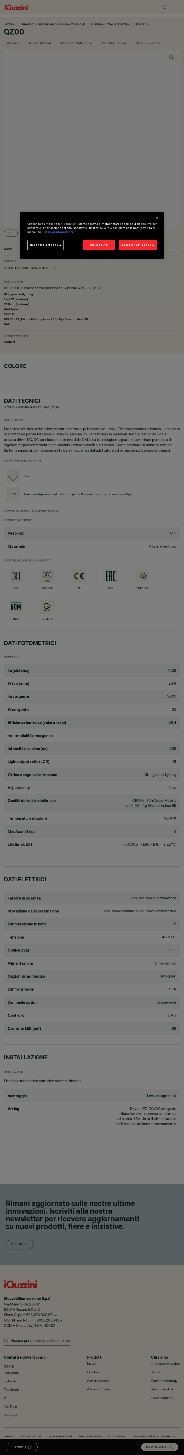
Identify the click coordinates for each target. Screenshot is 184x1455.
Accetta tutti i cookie (137, 245)
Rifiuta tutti (99, 245)
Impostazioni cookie (45, 245)
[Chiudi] (157, 218)
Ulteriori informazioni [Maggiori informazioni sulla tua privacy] (58, 232)
